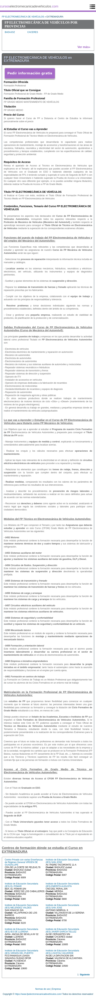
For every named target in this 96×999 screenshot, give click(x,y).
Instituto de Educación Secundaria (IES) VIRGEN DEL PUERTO (21, 951)
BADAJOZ (10, 32)
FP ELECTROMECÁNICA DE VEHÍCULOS (23, 16)
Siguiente (85, 974)
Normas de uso (42, 989)
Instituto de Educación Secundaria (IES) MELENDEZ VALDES (21, 906)
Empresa (56, 989)
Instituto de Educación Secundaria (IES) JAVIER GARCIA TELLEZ (62, 930)
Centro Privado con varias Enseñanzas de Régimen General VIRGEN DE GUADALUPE (24, 862)
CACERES (32, 32)
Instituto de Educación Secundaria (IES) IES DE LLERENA (21, 930)
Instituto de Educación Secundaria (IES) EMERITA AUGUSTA (62, 885)
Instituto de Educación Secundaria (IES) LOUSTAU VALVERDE (62, 951)
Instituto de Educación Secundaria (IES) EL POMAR (21, 885)
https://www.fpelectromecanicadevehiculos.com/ (38, 994)
